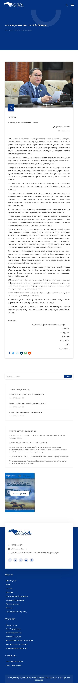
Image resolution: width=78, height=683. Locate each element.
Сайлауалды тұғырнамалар (15, 600)
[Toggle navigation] (71, 5)
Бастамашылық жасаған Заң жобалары (19, 640)
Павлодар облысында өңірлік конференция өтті (27, 403)
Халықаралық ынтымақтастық (16, 612)
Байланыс (9, 608)
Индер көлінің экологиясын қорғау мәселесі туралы (28, 442)
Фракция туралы (11, 625)
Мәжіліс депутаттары (13, 629)
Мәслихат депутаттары (14, 633)
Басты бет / (9, 30)
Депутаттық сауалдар (23, 30)
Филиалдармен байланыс (14, 662)
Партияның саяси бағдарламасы (17, 596)
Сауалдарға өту (19, 493)
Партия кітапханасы (13, 604)
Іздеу (68, 376)
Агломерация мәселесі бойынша (23, 122)
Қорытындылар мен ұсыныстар (16, 648)
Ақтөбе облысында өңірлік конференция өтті (26, 394)
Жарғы (8, 585)
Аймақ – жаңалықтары (13, 665)
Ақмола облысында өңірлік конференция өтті (26, 412)
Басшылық (9, 592)
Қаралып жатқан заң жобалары (17, 644)
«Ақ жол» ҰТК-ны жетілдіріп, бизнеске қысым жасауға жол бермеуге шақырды (38, 456)
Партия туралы (11, 581)
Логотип (9, 588)
